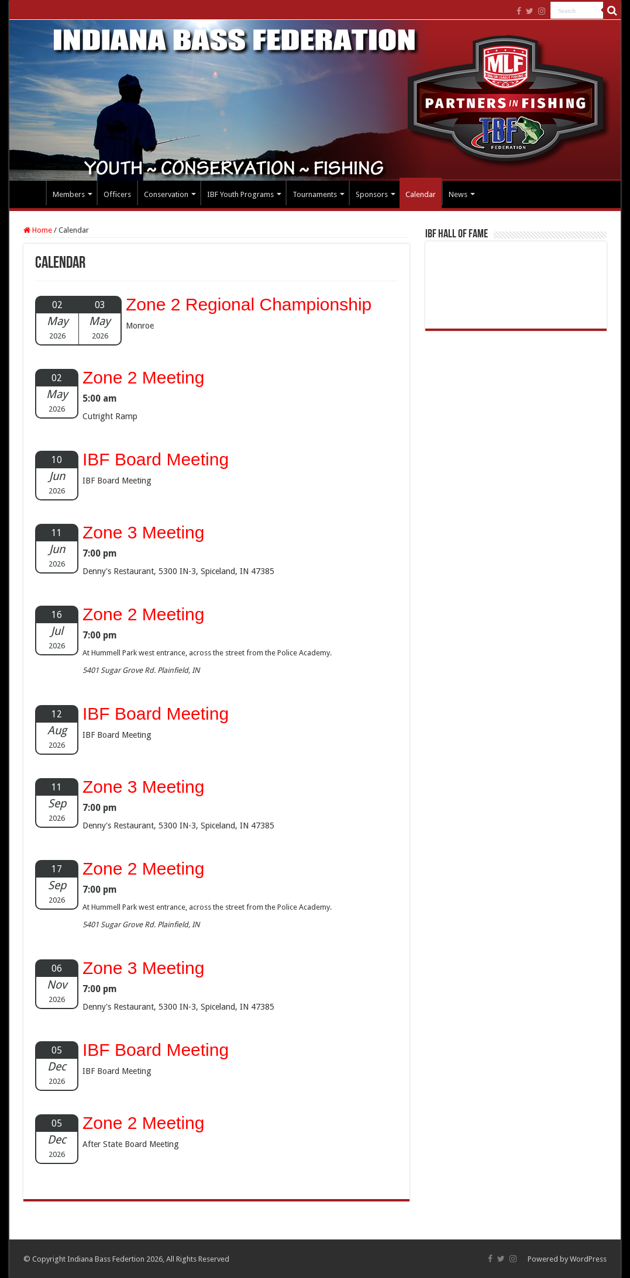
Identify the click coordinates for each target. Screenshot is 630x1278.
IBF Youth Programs (240, 194)
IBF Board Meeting (155, 459)
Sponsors (372, 194)
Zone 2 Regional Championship (248, 304)
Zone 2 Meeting (143, 377)
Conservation (166, 194)
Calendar (420, 194)
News (458, 194)
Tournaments (314, 194)
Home (30, 193)
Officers (117, 194)
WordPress (588, 1259)
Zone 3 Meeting (143, 532)
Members (69, 194)
